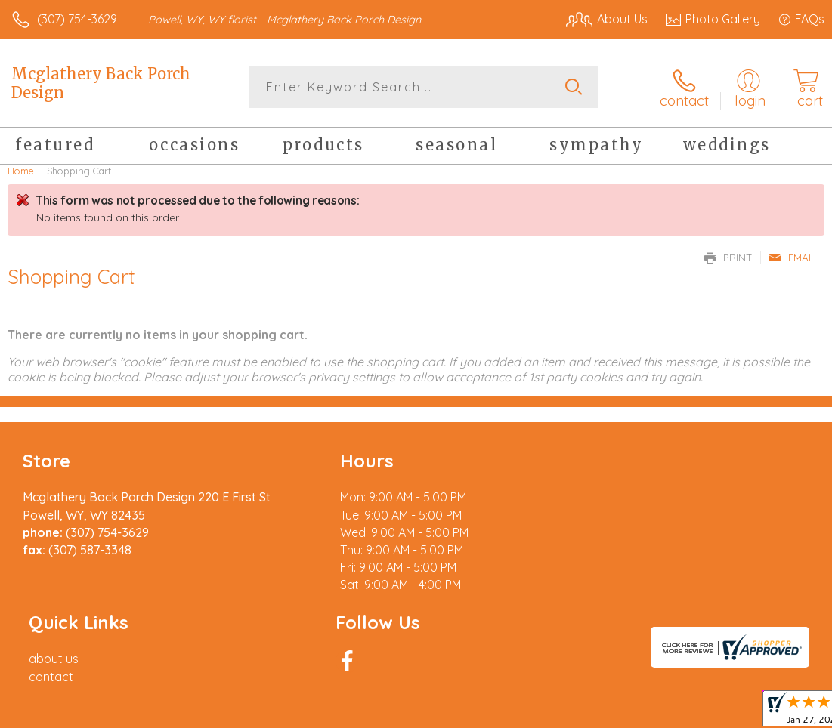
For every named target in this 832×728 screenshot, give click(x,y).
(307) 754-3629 (77, 18)
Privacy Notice (567, 712)
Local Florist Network (675, 712)
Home (21, 170)
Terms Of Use (478, 712)
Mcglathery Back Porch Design (100, 83)
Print (728, 257)
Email (792, 257)
